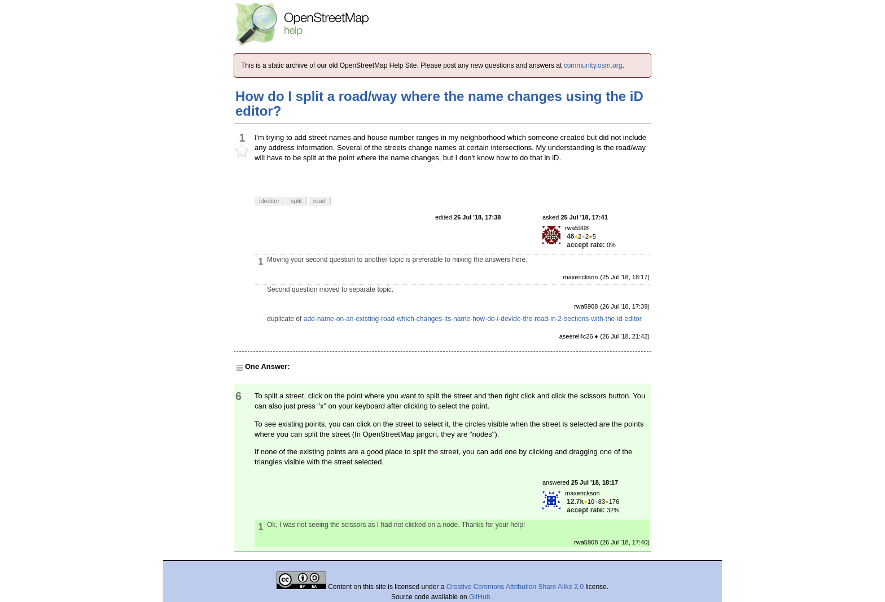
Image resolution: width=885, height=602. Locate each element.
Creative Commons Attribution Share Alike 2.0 (515, 587)
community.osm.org (593, 65)
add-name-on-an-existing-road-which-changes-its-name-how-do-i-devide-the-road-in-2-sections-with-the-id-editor (473, 319)
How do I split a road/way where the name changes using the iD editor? (439, 103)
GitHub (480, 597)
